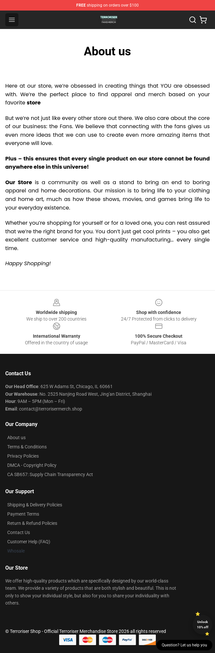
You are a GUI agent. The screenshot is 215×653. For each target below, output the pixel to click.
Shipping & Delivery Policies (34, 504)
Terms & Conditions (27, 446)
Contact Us (18, 532)
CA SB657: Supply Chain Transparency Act (50, 474)
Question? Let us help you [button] (184, 645)
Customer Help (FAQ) (28, 541)
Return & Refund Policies (32, 523)
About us (16, 437)
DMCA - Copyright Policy (32, 465)
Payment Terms (23, 514)
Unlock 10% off (202, 624)
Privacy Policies (23, 456)
